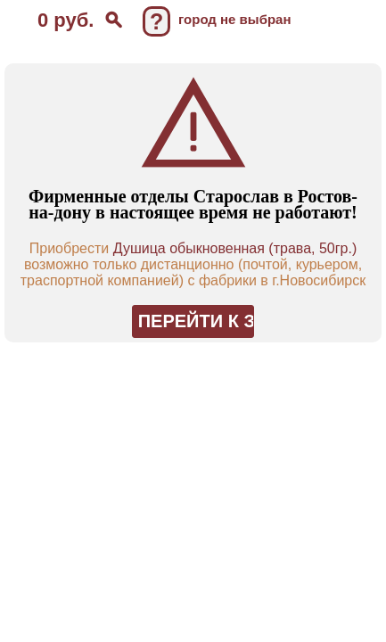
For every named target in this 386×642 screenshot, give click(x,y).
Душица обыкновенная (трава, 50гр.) (235, 248)
